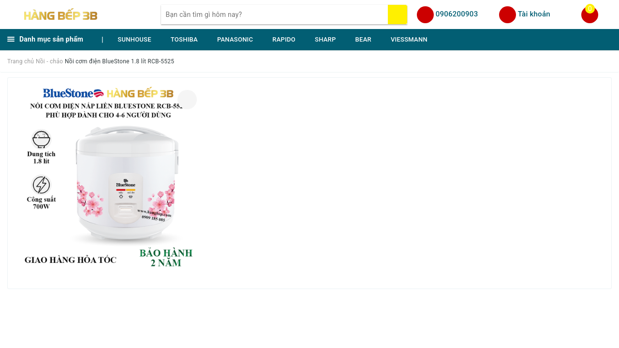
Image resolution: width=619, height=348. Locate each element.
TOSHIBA (184, 39)
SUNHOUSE (134, 39)
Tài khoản (534, 14)
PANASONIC (235, 39)
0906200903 (457, 14)
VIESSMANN (409, 39)
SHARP (325, 39)
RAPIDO (283, 39)
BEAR (363, 39)
